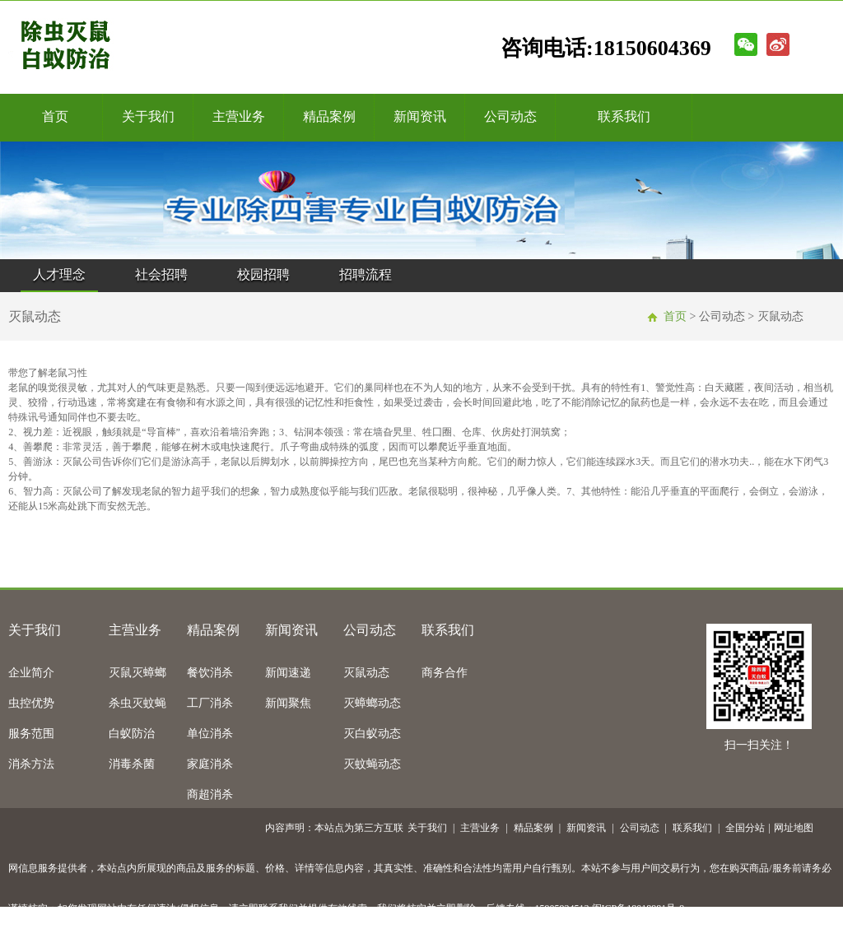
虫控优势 (31, 703)
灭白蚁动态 (372, 733)
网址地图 (793, 828)
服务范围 (31, 733)
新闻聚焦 (288, 703)
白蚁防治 (132, 733)
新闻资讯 (420, 116)
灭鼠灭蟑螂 (137, 673)
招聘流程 (365, 274)
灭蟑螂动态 (372, 703)
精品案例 (329, 116)
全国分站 (745, 828)
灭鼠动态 (366, 673)
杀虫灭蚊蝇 (137, 703)
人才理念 (59, 274)
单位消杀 (210, 733)
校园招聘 (263, 274)
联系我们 (624, 116)
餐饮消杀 (210, 673)
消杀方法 (31, 764)
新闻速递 (288, 673)
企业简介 (31, 673)
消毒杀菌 (132, 764)
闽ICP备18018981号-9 (638, 908)
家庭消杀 (210, 764)
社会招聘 (161, 274)
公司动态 (510, 116)
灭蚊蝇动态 (372, 764)
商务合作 (445, 673)
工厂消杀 (210, 703)
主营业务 (238, 116)
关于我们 (148, 116)
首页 (55, 116)
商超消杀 (210, 794)
